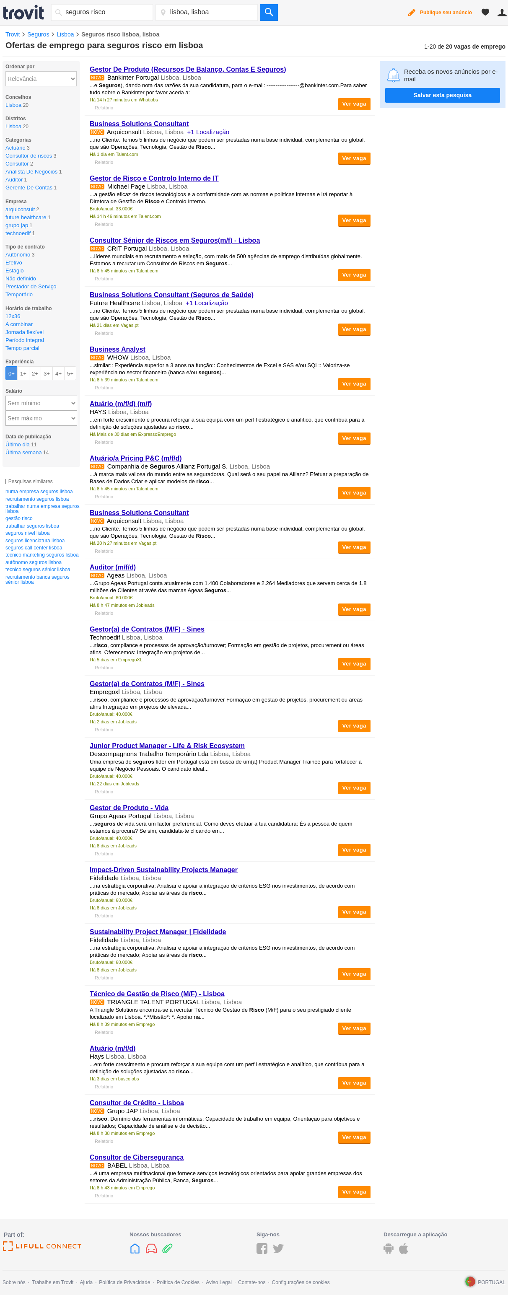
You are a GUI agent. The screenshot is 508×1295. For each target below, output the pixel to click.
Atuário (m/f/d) (112, 1048)
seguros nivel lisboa (27, 533)
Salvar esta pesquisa (443, 95)
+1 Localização (208, 131)
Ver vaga (354, 104)
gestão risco (19, 518)
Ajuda (86, 1282)
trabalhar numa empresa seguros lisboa (42, 509)
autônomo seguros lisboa (33, 562)
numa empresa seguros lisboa (39, 491)
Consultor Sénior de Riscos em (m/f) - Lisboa (175, 240)
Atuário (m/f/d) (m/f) (121, 403)
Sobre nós (14, 1282)
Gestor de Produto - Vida (129, 807)
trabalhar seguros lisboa (32, 525)
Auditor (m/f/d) (113, 567)
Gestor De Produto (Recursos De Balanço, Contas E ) (188, 69)
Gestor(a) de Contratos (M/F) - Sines (147, 629)
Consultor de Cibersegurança (137, 1157)
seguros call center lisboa (33, 547)
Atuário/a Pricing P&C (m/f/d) (136, 458)
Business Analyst (117, 349)
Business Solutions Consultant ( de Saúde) (172, 294)
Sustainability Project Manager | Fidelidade (158, 931)
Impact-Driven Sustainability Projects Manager (164, 869)
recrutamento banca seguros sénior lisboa (37, 580)
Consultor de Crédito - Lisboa (137, 1102)
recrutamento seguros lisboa (37, 499)
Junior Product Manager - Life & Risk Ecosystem (167, 745)
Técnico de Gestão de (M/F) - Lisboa (157, 993)
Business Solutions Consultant (139, 123)
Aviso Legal (219, 1282)
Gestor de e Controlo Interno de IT (154, 178)
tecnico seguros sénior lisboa (37, 569)
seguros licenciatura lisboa (35, 540)
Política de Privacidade (124, 1282)
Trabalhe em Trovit (53, 1282)
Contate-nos (251, 1282)
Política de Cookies (178, 1282)
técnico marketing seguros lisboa (42, 554)
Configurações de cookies (301, 1282)
